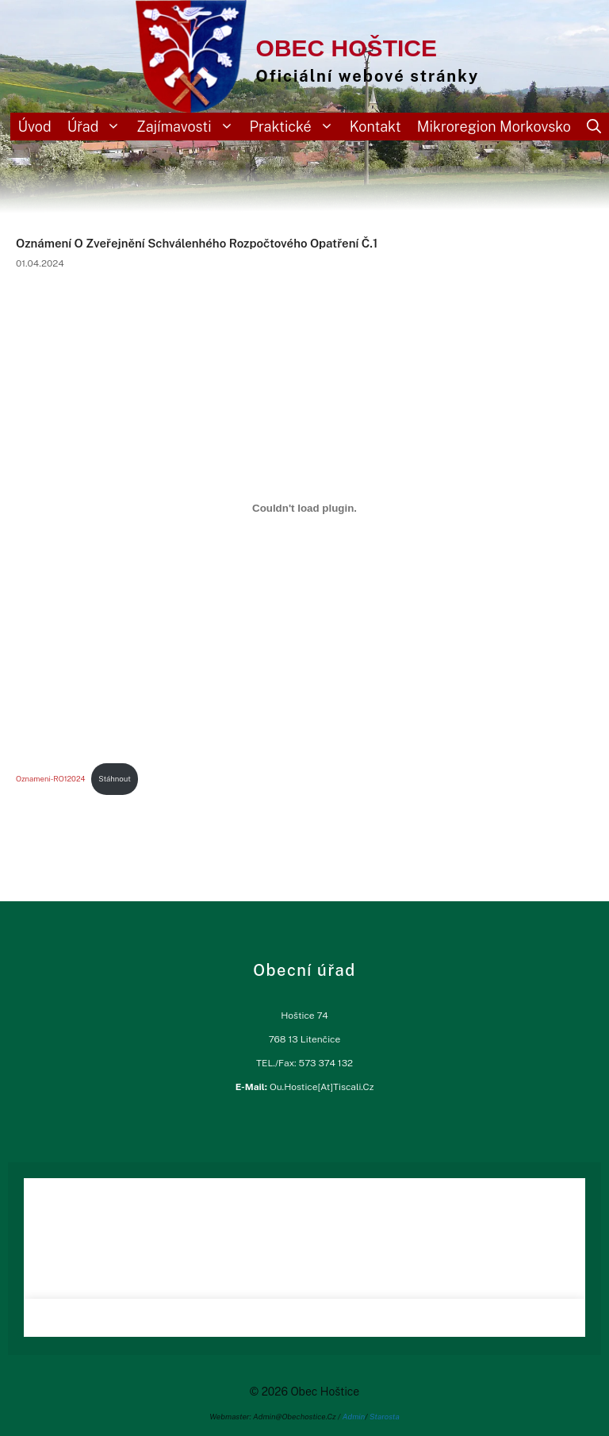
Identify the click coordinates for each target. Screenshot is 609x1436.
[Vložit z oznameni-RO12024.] (304, 509)
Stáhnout (114, 778)
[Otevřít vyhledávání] (594, 126)
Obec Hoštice (346, 48)
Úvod (35, 126)
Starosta (385, 1416)
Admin (354, 1416)
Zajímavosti (188, 126)
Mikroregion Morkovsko (494, 126)
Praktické (296, 126)
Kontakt (375, 126)
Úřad (98, 126)
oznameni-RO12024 (50, 778)
